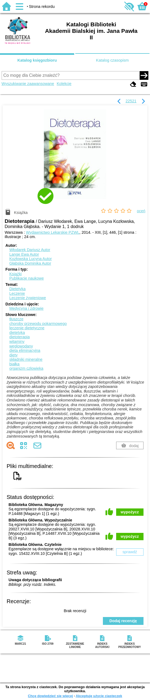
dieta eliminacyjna (24, 350)
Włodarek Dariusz (29, 250)
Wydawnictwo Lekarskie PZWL (52, 232)
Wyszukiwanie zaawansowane (28, 83)
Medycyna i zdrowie (26, 308)
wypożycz (130, 512)
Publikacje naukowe (26, 278)
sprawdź (129, 552)
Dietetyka (17, 289)
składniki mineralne (25, 359)
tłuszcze (16, 319)
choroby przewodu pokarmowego (38, 323)
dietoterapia (19, 337)
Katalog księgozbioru (37, 60)
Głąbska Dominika (30, 263)
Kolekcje (64, 83)
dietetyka (17, 332)
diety (13, 355)
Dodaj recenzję (123, 621)
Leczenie (17, 293)
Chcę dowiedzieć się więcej (50, 696)
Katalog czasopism (112, 60)
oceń (141, 211)
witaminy (16, 341)
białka (14, 364)
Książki (15, 274)
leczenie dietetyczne (26, 328)
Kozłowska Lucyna (30, 259)
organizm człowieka (26, 368)
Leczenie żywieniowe (27, 298)
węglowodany (21, 346)
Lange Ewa (24, 254)
